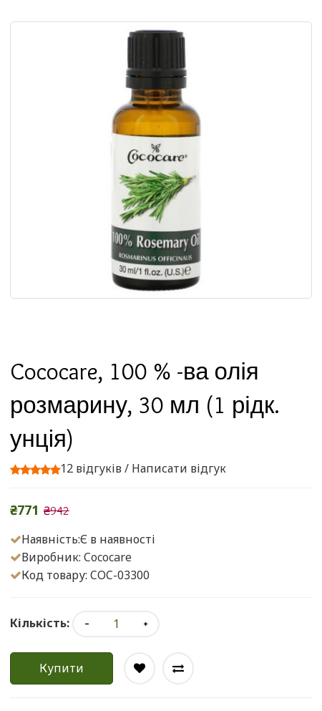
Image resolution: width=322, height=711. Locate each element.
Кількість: (39, 623)
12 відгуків (91, 468)
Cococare (108, 557)
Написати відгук (179, 468)
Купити (61, 668)
